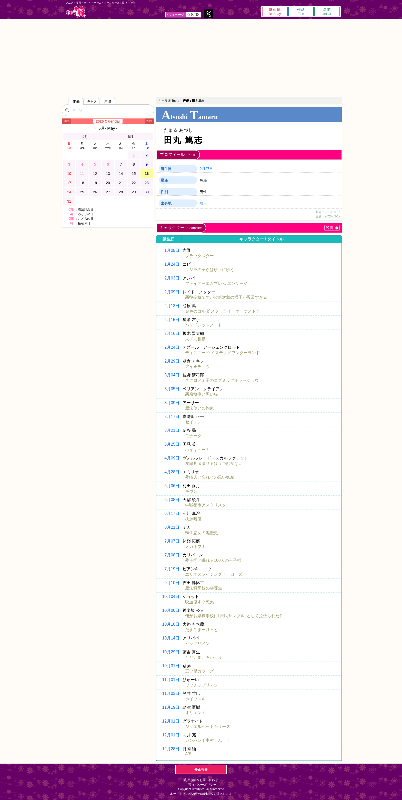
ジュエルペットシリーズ (207, 726)
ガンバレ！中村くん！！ (207, 740)
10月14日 (170, 638)
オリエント (195, 713)
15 (134, 174)
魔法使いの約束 (199, 408)
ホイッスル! (196, 699)
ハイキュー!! (196, 449)
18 (82, 183)
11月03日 (170, 693)
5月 (108, 128)
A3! (188, 754)
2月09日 (171, 292)
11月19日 (170, 707)
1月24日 (171, 264)
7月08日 (171, 555)
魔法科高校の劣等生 (203, 588)
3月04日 (171, 375)
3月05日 (171, 389)
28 (121, 192)
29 (134, 192)
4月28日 (171, 472)
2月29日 (171, 361)
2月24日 (171, 347)
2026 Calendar (108, 121)
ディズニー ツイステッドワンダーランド (222, 353)
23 (147, 183)
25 (82, 192)
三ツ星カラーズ (199, 671)
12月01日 (170, 721)
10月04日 (170, 596)
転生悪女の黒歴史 (201, 533)
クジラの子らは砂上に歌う (209, 269)
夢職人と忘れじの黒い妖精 (209, 477)
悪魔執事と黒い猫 (201, 394)
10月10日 (170, 624)
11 (82, 174)
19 (95, 183)
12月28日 (170, 749)
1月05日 (171, 250)
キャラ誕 (76, 12)
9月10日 (171, 583)
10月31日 (170, 666)
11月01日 (170, 679)
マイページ (176, 14)
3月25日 (171, 444)
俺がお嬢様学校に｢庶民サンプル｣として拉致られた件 (234, 616)
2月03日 (171, 278)
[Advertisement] (201, 57)
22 (134, 183)
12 (95, 174)
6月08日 (171, 499)
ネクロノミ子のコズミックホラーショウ (222, 380)
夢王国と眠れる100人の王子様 (213, 560)
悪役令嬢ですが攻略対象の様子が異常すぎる (226, 297)
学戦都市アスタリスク (205, 505)
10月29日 (170, 652)
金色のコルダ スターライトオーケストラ (222, 311)
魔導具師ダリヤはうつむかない (214, 463)
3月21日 (171, 430)
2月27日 (206, 169)
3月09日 (171, 403)
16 (147, 174)
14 (121, 174)
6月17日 (171, 513)
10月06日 (170, 610)
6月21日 (171, 527)
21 (121, 183)
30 (147, 192)
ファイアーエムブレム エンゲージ (216, 283)
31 (69, 201)
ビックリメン (197, 643)
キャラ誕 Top (167, 101)
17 (69, 183)
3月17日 (171, 416)
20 (108, 183)
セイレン (193, 422)
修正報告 (201, 769)
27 (108, 192)
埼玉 (203, 203)
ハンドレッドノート (203, 325)
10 (69, 174)
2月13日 (171, 306)
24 (69, 192)
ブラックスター (199, 256)
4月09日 (171, 458)
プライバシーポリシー (201, 784)
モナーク (193, 436)
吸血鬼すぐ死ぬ (199, 602)
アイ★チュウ (197, 366)
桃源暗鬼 (193, 519)
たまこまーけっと (201, 629)
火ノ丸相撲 (195, 339)
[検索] (67, 110)
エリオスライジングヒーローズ (214, 574)
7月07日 (171, 541)
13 (108, 174)
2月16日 (171, 333)
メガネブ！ (195, 546)
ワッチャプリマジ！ (203, 685)
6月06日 (171, 486)
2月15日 (171, 319)
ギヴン (191, 491)
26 (95, 192)
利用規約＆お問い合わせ (201, 780)
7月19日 (171, 569)
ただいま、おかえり (203, 657)
